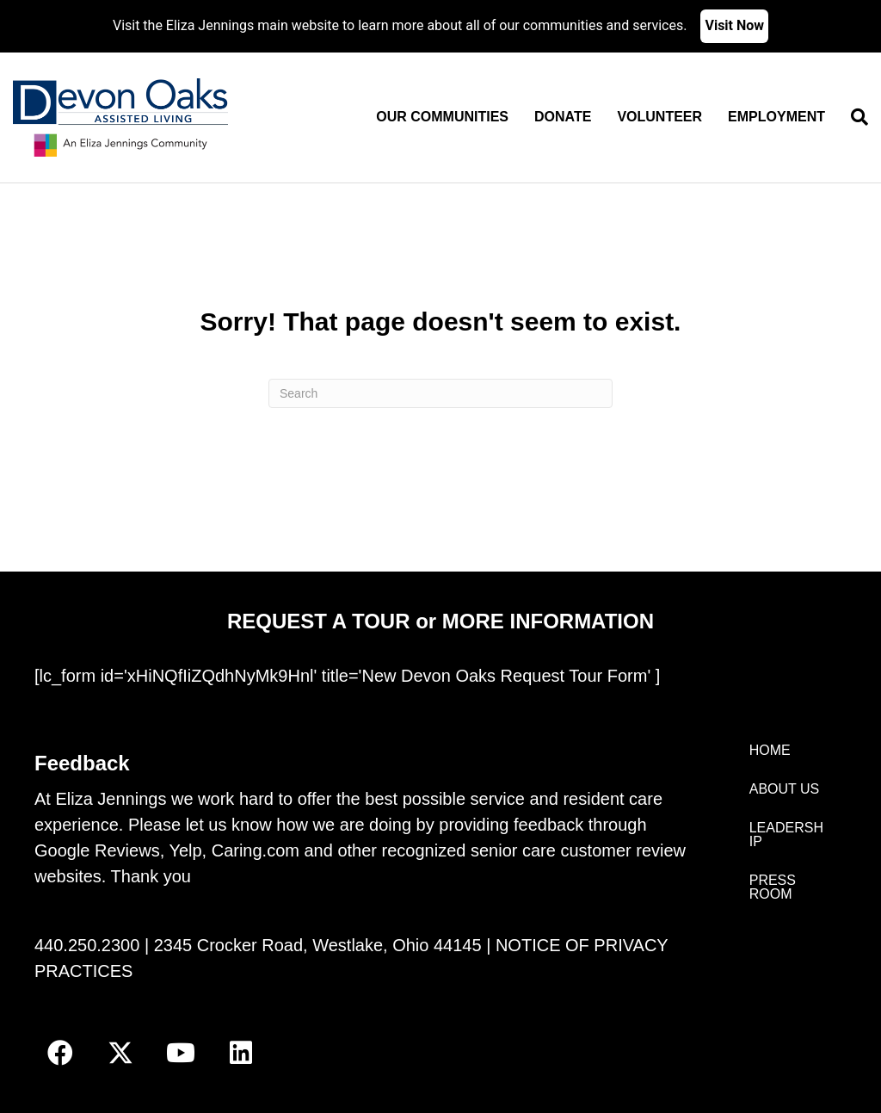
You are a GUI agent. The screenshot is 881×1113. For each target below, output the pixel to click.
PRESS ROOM (772, 887)
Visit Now (734, 25)
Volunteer (659, 116)
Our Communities (442, 116)
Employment (776, 116)
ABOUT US (784, 789)
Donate (562, 116)
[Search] (853, 117)
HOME (770, 750)
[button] (60, 1053)
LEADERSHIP (786, 834)
